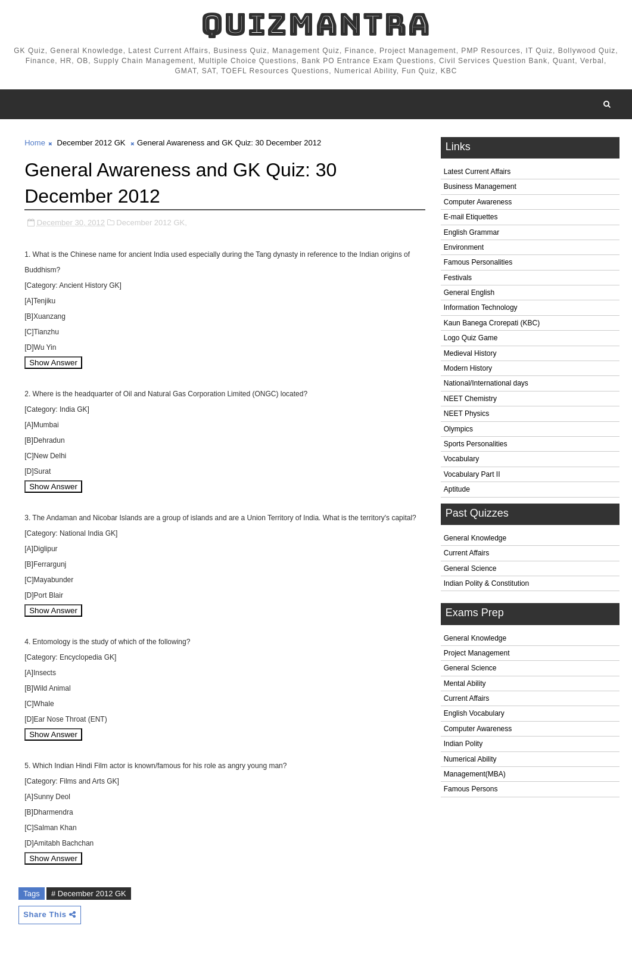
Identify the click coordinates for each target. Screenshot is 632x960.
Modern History (468, 368)
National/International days (486, 383)
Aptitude (457, 489)
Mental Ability (465, 683)
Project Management (477, 653)
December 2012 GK (91, 142)
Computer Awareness (478, 202)
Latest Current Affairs (477, 171)
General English (469, 292)
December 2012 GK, (151, 222)
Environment (464, 247)
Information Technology (481, 307)
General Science (470, 568)
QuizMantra (316, 24)
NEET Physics (466, 413)
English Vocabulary (474, 713)
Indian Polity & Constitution (486, 583)
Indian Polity (463, 744)
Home (34, 142)
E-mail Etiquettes (471, 217)
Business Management (480, 186)
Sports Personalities (476, 444)
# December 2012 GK (88, 893)
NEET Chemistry (470, 398)
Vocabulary (461, 459)
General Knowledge (475, 538)
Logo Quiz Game (471, 338)
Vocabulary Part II (472, 474)
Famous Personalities (478, 262)
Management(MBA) (475, 774)
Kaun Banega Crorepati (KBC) (492, 323)
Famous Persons (471, 789)
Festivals (458, 278)
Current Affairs (466, 553)
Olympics (458, 429)
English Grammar (471, 232)
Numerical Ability (470, 759)
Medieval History (470, 353)
